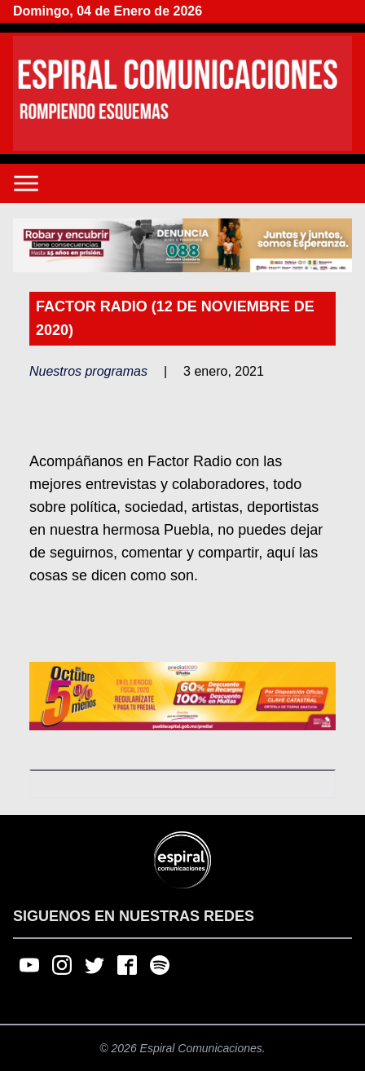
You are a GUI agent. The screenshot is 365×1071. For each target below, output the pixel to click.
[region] (182, 245)
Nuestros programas (88, 371)
